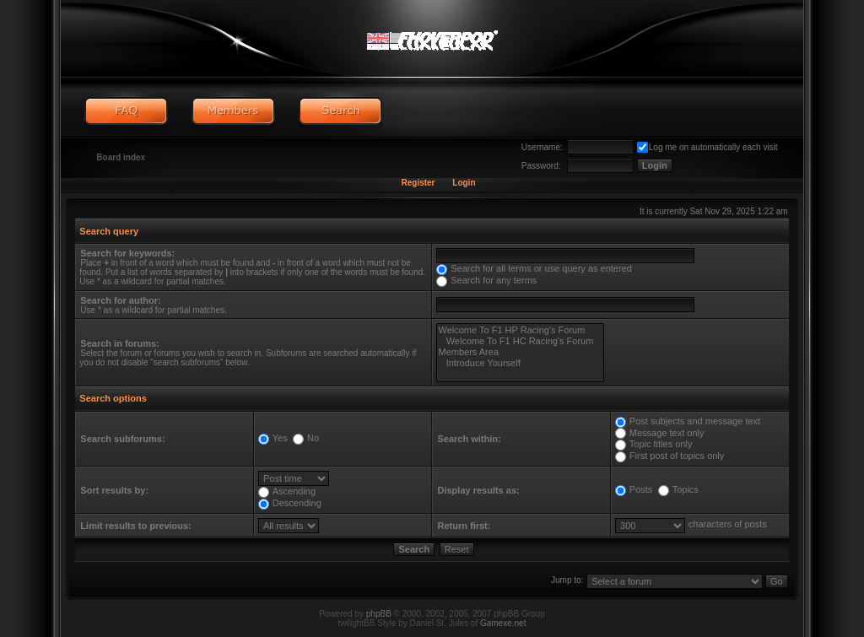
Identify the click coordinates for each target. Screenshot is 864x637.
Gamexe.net (503, 623)
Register (418, 182)
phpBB (379, 613)
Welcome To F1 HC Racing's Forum (520, 341)
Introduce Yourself (520, 363)
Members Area (520, 352)
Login (463, 182)
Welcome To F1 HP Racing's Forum (520, 330)
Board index (120, 157)
